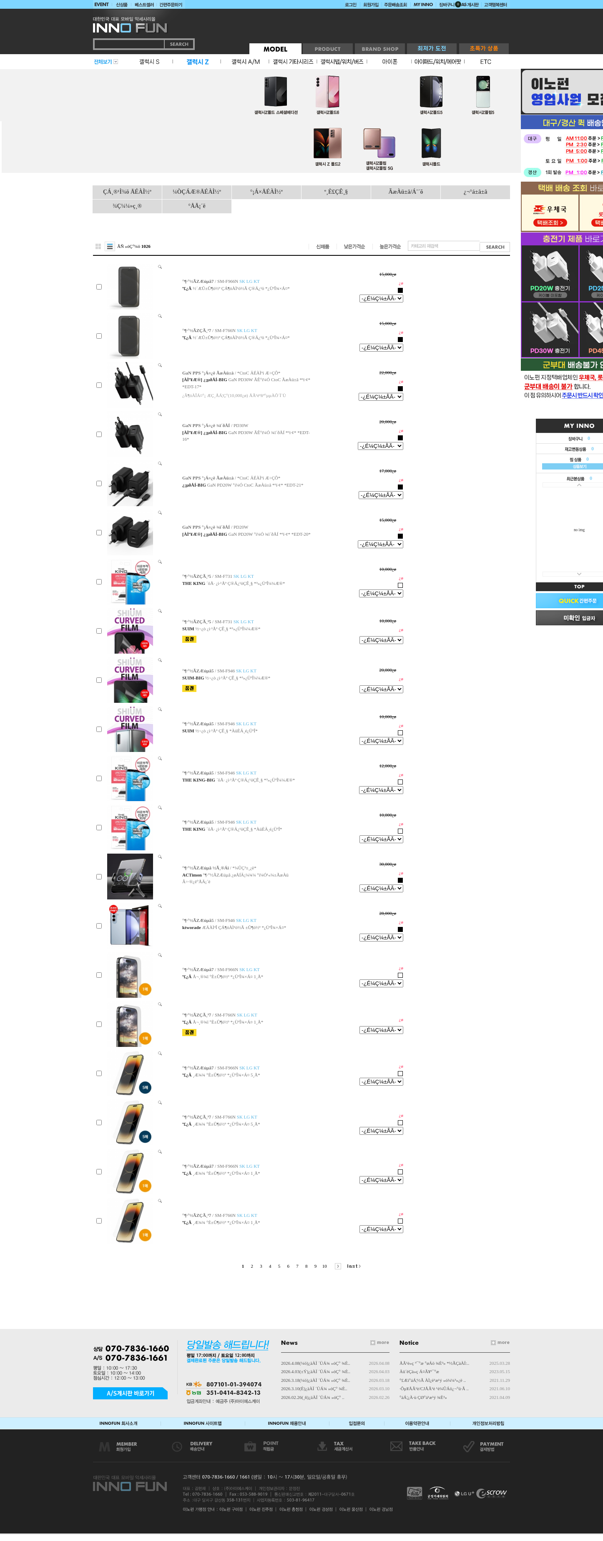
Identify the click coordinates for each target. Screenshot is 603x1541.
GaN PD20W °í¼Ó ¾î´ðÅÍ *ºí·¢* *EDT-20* (269, 534)
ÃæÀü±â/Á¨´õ (405, 192)
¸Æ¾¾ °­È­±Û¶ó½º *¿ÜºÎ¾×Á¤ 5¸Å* (226, 1074)
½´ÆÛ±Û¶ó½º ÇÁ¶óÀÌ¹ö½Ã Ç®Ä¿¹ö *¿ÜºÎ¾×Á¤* (241, 288)
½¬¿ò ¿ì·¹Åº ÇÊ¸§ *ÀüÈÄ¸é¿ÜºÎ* (226, 730)
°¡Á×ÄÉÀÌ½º (266, 192)
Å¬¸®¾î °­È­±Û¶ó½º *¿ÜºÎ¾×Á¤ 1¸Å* (228, 976)
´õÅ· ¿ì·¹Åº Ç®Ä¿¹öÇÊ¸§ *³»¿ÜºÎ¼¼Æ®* (245, 583)
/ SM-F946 (219, 670)
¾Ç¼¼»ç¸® (127, 206)
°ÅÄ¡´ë (196, 206)
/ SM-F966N (221, 281)
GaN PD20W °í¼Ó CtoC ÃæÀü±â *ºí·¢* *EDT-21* (255, 484)
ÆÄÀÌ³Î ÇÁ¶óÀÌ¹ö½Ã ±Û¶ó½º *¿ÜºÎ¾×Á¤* (244, 927)
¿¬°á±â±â (475, 192)
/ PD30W (215, 425)
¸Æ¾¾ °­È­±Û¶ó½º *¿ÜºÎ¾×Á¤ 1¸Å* (226, 1173)
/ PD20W (215, 526)
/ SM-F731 (218, 576)
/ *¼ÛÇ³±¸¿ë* (219, 867)
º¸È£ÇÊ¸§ (336, 192)
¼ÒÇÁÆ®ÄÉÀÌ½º (197, 192)
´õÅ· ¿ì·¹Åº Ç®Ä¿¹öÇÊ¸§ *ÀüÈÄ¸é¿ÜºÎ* (244, 829)
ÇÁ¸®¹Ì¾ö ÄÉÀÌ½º (127, 192)
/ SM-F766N (219, 330)
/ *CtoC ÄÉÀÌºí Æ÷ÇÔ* (231, 372)
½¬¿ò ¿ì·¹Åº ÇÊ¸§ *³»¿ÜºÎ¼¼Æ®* (227, 628)
